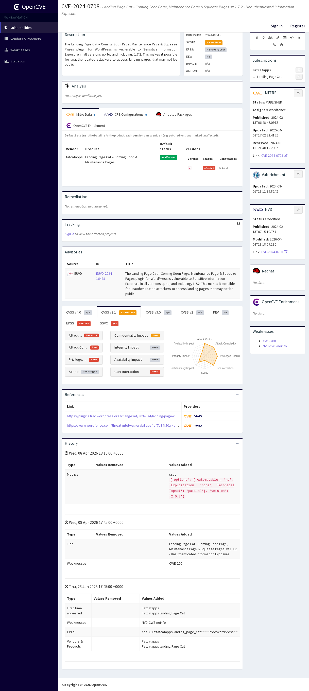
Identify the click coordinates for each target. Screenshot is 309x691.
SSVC (109, 323)
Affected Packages (174, 114)
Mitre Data (80, 114)
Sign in (277, 25)
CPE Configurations (126, 114)
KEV (221, 312)
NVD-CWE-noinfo (275, 346)
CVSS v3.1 (119, 312)
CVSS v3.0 (158, 312)
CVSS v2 (192, 312)
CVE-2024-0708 (80, 6)
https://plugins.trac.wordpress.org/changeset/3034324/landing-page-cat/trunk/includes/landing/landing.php (149, 416)
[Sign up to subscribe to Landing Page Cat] (299, 77)
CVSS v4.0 (79, 312)
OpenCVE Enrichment (85, 125)
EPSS (78, 323)
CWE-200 (269, 341)
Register (297, 25)
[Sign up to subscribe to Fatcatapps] (299, 70)
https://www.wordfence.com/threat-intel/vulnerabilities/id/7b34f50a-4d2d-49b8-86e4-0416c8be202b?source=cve (153, 425)
